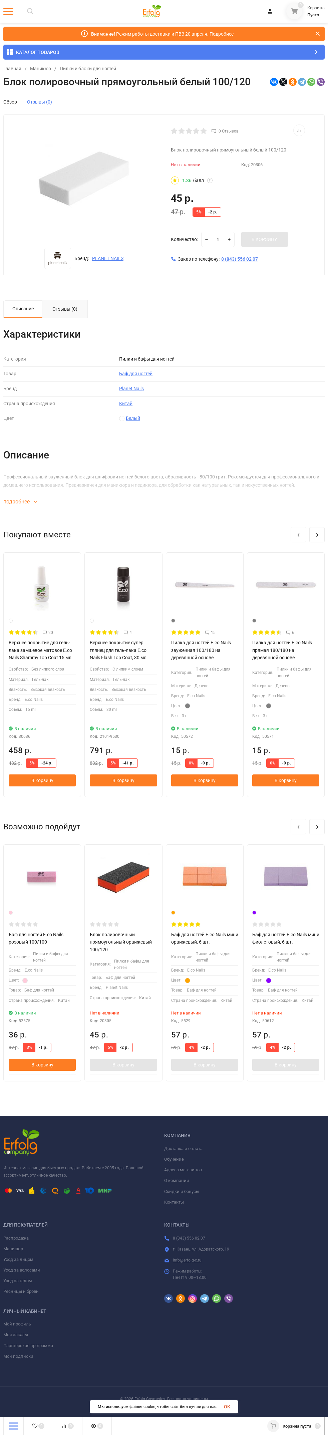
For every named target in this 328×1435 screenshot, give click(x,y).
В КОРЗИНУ (264, 239)
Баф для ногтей (135, 374)
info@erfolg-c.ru (187, 1260)
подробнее (20, 502)
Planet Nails (131, 389)
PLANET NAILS (107, 258)
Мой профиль (17, 1324)
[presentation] (298, 535)
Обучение (174, 1159)
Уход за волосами (21, 1270)
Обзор (10, 102)
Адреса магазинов (183, 1170)
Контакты (174, 1202)
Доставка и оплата (183, 1148)
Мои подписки (18, 1356)
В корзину (42, 780)
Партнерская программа (28, 1345)
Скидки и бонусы (181, 1191)
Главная (12, 68)
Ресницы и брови (21, 1292)
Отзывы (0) (39, 102)
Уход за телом (17, 1281)
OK (227, 1406)
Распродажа (16, 1238)
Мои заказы (15, 1335)
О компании (176, 1181)
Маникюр (40, 68)
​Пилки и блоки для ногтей (88, 68)
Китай (125, 404)
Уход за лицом (18, 1259)
